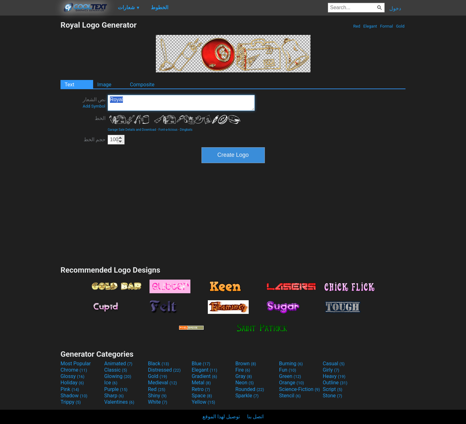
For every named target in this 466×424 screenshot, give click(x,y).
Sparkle (247, 396)
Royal (181, 103)
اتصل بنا (255, 417)
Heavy (334, 376)
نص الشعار (94, 102)
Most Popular (76, 364)
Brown (245, 364)
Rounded (249, 389)
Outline (335, 383)
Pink (70, 389)
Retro (201, 389)
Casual (334, 364)
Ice (110, 383)
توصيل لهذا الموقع (221, 417)
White (157, 402)
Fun (287, 370)
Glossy (73, 376)
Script (332, 389)
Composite (142, 85)
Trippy (71, 402)
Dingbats (186, 129)
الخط (100, 118)
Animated (118, 364)
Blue (201, 364)
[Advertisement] (30, 115)
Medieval (162, 383)
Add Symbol (94, 106)
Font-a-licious (167, 129)
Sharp (114, 396)
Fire (242, 370)
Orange (291, 383)
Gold (400, 26)
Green (290, 376)
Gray (243, 376)
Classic (115, 370)
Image (104, 85)
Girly (331, 370)
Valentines (119, 402)
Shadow (74, 396)
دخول (395, 8)
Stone (332, 396)
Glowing (117, 376)
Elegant (370, 26)
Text (69, 85)
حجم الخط (94, 139)
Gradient (204, 376)
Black (158, 364)
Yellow (203, 402)
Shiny (157, 396)
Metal (201, 383)
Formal (386, 26)
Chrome (74, 370)
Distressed (164, 370)
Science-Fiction (299, 389)
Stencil (290, 396)
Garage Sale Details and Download (132, 129)
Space (202, 396)
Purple (115, 389)
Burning (291, 364)
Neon (244, 383)
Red (356, 26)
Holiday (72, 383)
